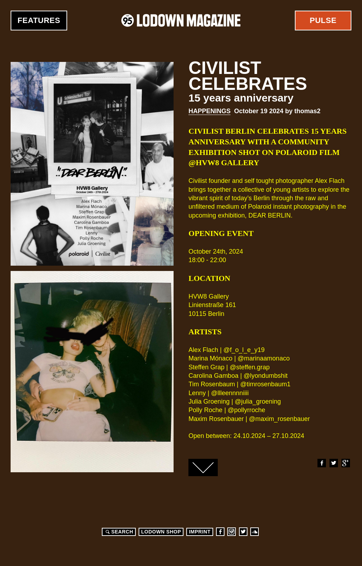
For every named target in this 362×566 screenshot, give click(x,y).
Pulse (323, 20)
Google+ (345, 463)
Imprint (199, 532)
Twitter (333, 463)
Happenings (209, 111)
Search (118, 531)
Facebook (321, 463)
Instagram (231, 531)
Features (39, 20)
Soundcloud (254, 531)
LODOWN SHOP (161, 532)
